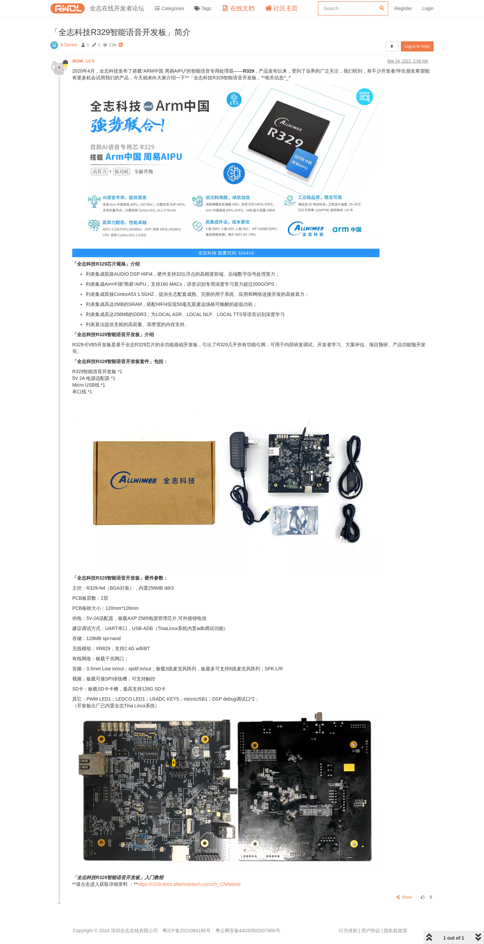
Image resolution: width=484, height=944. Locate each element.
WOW (83, 61)
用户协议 (370, 930)
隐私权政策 (395, 930)
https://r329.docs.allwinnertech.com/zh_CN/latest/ (189, 884)
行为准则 (348, 930)
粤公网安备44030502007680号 (247, 930)
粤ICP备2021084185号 (186, 930)
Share (404, 897)
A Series (68, 44)
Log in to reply (417, 46)
